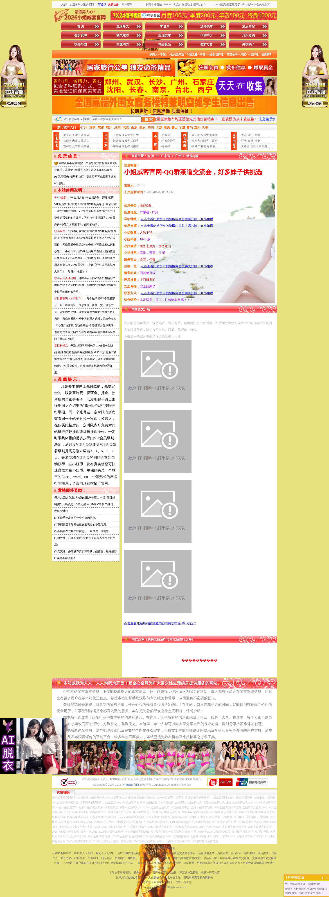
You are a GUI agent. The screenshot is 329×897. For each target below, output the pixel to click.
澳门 (250, 135)
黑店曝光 (122, 26)
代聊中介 (206, 35)
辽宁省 (76, 146)
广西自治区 (168, 140)
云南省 (196, 140)
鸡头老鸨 (248, 35)
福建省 (117, 140)
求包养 (164, 26)
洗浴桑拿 (206, 26)
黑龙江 (85, 140)
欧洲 (250, 140)
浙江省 (135, 135)
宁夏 (200, 146)
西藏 (194, 146)
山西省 (67, 140)
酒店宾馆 (248, 26)
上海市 (117, 135)
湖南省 (117, 146)
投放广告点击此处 (164, 848)
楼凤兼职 (122, 35)
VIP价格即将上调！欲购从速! (302, 884)
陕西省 (205, 140)
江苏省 (126, 135)
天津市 (76, 135)
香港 (244, 135)
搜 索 (149, 119)
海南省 (166, 146)
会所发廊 (80, 35)
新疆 (212, 146)
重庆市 (196, 135)
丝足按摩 (164, 35)
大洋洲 (245, 146)
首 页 (80, 26)
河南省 (135, 146)
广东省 (166, 135)
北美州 (254, 146)
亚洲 (244, 140)
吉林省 (67, 146)
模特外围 (80, 44)
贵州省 (213, 135)
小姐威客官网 (131, 784)
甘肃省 (213, 140)
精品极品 (164, 44)
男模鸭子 (248, 44)
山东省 (85, 146)
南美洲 (263, 146)
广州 (178, 156)
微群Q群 (206, 44)
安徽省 (126, 140)
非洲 (257, 140)
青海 (206, 146)
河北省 (85, 135)
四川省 (205, 135)
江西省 (135, 140)
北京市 (67, 135)
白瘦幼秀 (122, 44)
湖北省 (126, 146)
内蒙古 (76, 140)
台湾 (257, 135)
